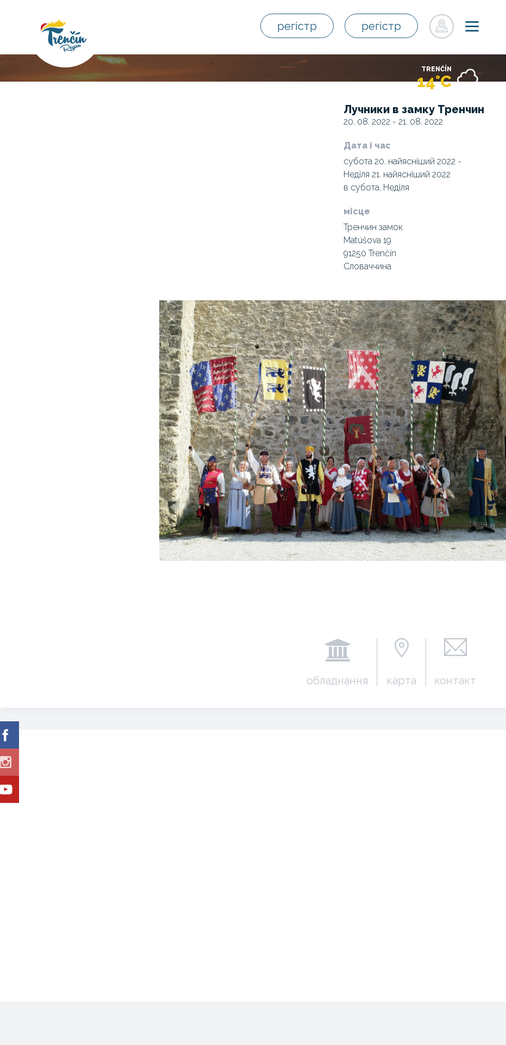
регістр (297, 26)
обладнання (337, 680)
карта (401, 680)
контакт (455, 680)
